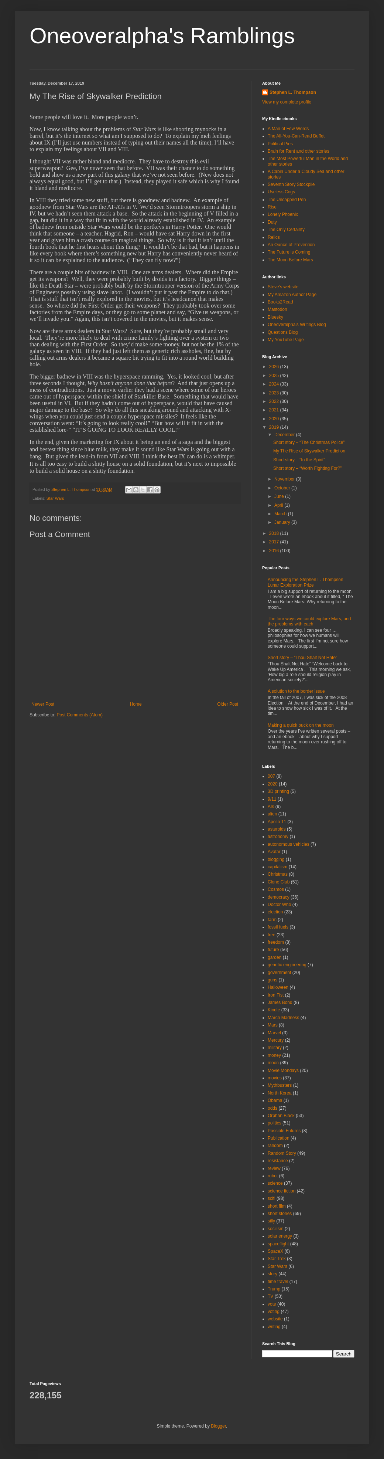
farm (272, 919)
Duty (272, 222)
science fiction (281, 1191)
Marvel (274, 1032)
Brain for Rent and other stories (298, 151)
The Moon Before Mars (290, 259)
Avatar (274, 851)
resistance (278, 1160)
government (279, 972)
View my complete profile (286, 102)
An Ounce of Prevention (291, 244)
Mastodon (277, 309)
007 (271, 776)
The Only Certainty (286, 229)
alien (272, 814)
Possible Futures (284, 1130)
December (285, 434)
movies (275, 1077)
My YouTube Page (286, 339)
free (271, 934)
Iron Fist (276, 995)
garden (274, 957)
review (274, 1168)
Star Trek (277, 1258)
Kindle (274, 1009)
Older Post (227, 704)
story (272, 1273)
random (275, 1145)
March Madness (283, 1017)
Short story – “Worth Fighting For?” (307, 468)
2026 (274, 366)
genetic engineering (287, 964)
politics (274, 1123)
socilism (276, 1228)
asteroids (277, 829)
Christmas (278, 874)
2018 (274, 533)
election (275, 912)
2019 (274, 427)
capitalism (277, 866)
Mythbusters (280, 1085)
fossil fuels (278, 927)
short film (277, 1206)
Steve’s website (283, 286)
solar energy (280, 1236)
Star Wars (55, 498)
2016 (274, 550)
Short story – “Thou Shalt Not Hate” (302, 657)
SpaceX (275, 1251)
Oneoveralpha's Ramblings (162, 35)
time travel (278, 1281)
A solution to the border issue (296, 691)
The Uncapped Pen (287, 199)
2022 (274, 401)
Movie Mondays (283, 1070)
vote (272, 1304)
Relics (274, 237)
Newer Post (42, 704)
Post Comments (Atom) (79, 714)
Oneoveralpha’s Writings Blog (297, 324)
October (282, 488)
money (274, 1055)
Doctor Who (279, 904)
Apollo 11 (277, 821)
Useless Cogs (281, 191)
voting (274, 1311)
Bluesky (275, 317)
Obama (275, 1100)
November (285, 479)
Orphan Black (281, 1115)
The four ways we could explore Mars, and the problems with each (309, 621)
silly (271, 1221)
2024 (274, 384)
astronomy (278, 836)
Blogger (218, 1426)
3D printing (278, 791)
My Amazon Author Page (292, 294)
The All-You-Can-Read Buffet (296, 136)
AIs (271, 806)
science (275, 1183)
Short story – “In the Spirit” (299, 459)
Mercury (276, 1040)
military (275, 1047)
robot (273, 1175)
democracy (278, 897)
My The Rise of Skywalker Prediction (309, 451)
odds (272, 1108)
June (279, 496)
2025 (274, 375)
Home (136, 704)
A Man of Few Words (288, 128)
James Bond (280, 1002)
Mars (273, 1025)
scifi (271, 1198)
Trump (274, 1289)
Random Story (282, 1153)
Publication (278, 1138)
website (275, 1318)
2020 (274, 418)
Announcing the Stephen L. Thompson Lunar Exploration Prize (305, 582)
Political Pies (280, 143)
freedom (276, 942)
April (279, 505)
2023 (274, 393)
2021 (274, 410)
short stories (280, 1213)
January (282, 522)
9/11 (272, 799)
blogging (276, 859)
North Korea (280, 1093)
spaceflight (278, 1243)
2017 (274, 541)
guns (272, 980)
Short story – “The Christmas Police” (308, 442)
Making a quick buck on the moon (301, 725)
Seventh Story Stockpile (291, 184)
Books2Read (280, 302)
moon (273, 1062)
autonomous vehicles (288, 844)
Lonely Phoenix (283, 214)
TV (270, 1296)
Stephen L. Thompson (293, 92)
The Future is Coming (289, 252)
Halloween (278, 987)
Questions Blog (283, 332)
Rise (272, 207)
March (281, 513)
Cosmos (276, 889)
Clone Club (278, 882)
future (273, 949)
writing (274, 1326)
